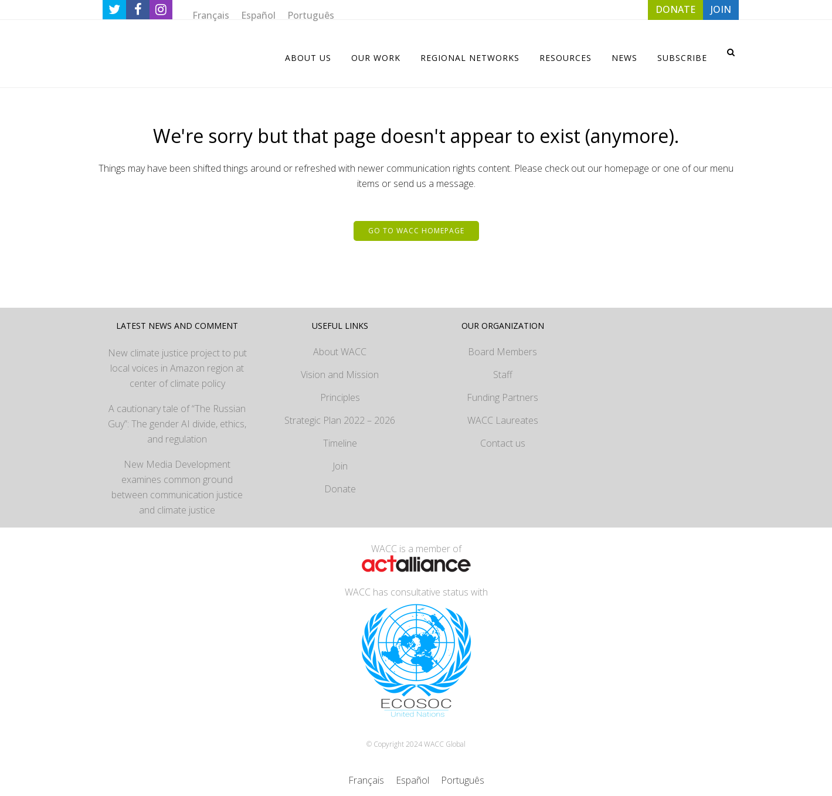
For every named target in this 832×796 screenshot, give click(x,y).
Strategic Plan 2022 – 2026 (339, 420)
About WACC (339, 351)
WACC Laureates (502, 420)
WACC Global (445, 744)
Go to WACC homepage (416, 231)
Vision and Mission (340, 374)
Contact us (502, 443)
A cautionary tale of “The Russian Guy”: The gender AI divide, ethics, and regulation (177, 423)
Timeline (340, 443)
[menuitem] (210, 14)
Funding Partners (502, 397)
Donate (340, 488)
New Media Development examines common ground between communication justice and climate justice (177, 487)
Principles (340, 397)
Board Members (502, 351)
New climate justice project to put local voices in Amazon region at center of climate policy (177, 368)
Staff (502, 374)
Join (340, 466)
